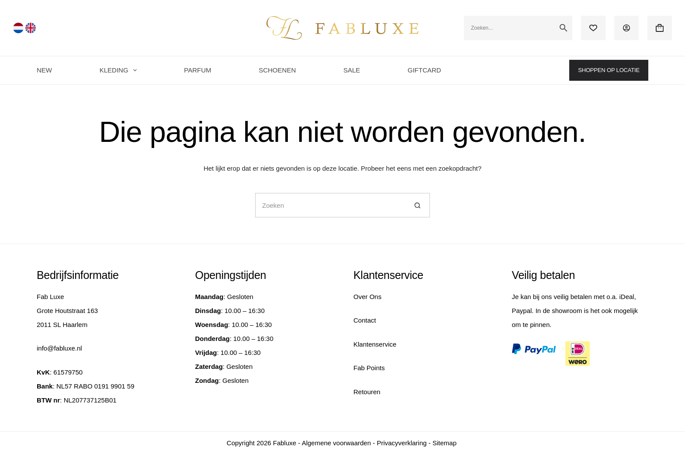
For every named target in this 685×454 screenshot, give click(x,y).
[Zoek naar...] (330, 205)
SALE (351, 70)
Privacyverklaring (401, 443)
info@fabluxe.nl (59, 348)
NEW (44, 70)
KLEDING (120, 70)
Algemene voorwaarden (336, 443)
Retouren (367, 392)
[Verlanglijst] (593, 28)
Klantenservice (374, 344)
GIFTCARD (424, 70)
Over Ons (367, 296)
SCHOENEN (277, 70)
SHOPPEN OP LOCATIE (609, 70)
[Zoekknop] (417, 205)
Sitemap (444, 443)
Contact (364, 320)
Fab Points (369, 367)
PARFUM (197, 70)
